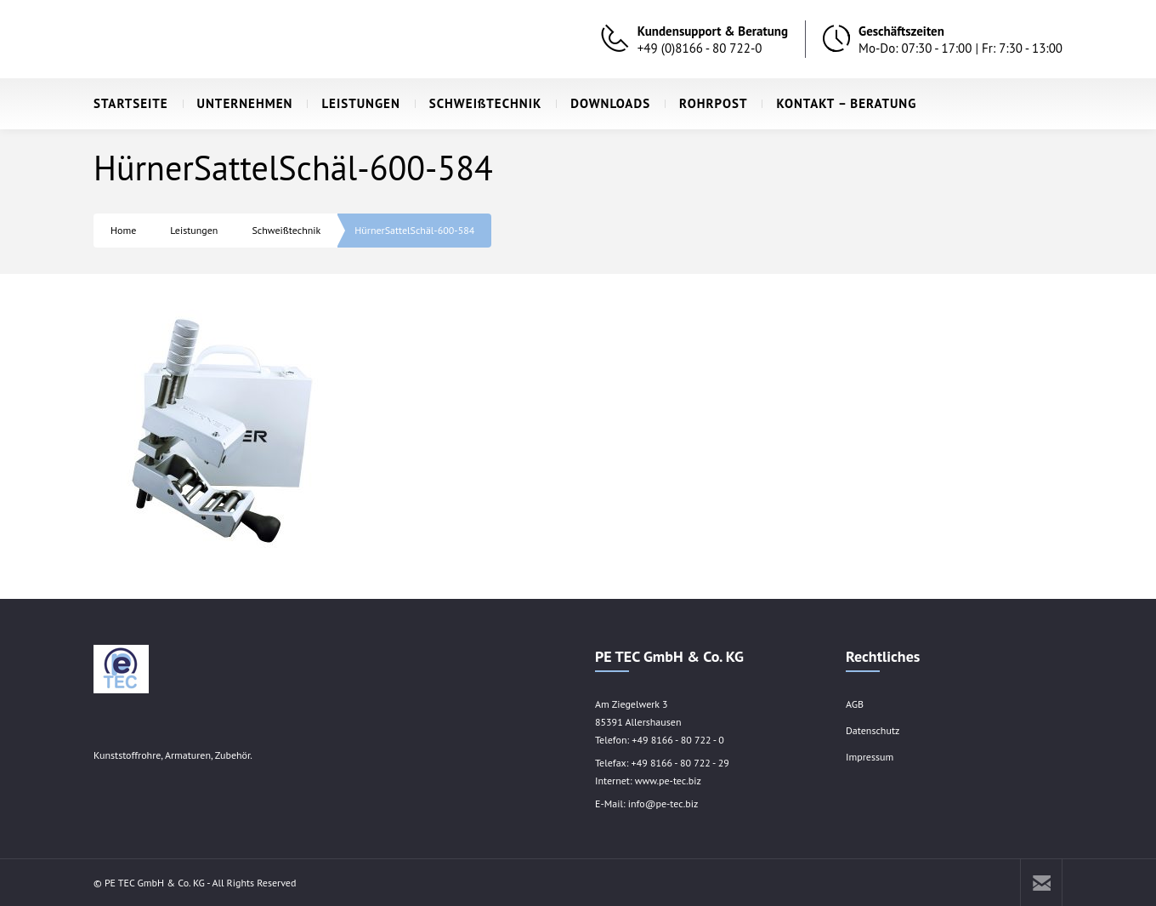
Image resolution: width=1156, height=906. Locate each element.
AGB (855, 704)
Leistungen (194, 230)
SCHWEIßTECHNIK (478, 103)
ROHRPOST (706, 103)
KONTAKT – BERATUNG (839, 103)
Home (123, 230)
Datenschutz (872, 730)
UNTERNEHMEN (238, 103)
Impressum (869, 756)
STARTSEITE (131, 103)
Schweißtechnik (286, 230)
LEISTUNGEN (353, 103)
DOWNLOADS (603, 103)
